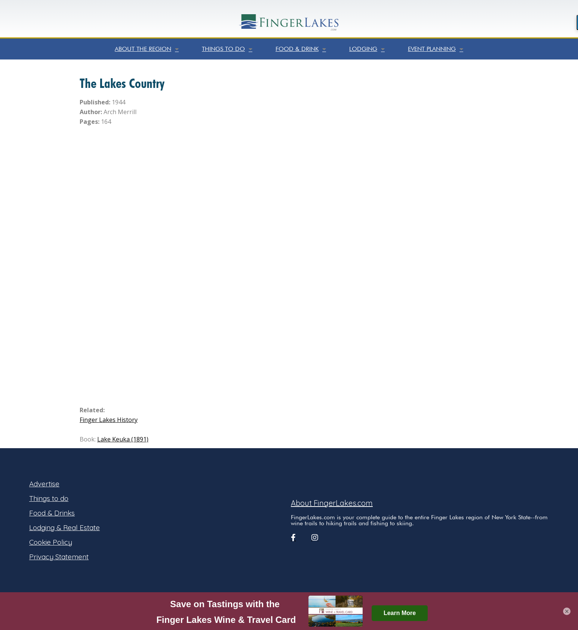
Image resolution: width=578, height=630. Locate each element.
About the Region (147, 49)
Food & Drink (301, 49)
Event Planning (435, 49)
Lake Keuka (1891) (122, 439)
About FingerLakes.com (332, 503)
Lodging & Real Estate (64, 527)
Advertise (44, 483)
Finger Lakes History (109, 420)
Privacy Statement (59, 556)
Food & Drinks (52, 512)
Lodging (367, 49)
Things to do (227, 49)
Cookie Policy (50, 542)
